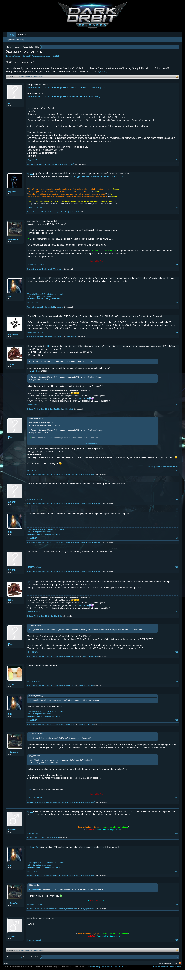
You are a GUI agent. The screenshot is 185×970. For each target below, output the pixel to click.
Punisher (12, 830)
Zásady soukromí (175, 967)
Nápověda (168, 963)
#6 (177, 405)
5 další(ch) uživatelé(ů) (66, 164)
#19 (176, 940)
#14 (176, 720)
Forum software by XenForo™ (64, 967)
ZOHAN (11, 364)
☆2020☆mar (75, 656)
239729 (43, 838)
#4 (177, 302)
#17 (176, 871)
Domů (175, 963)
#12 (176, 652)
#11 (176, 611)
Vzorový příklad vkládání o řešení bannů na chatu (46, 294)
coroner (11, 684)
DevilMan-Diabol (56, 409)
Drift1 (10, 297)
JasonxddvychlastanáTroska (37, 212)
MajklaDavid (13, 334)
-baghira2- (30, 164)
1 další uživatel (71, 336)
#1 (177, 160)
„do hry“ (103, 71)
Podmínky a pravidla (160, 967)
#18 (176, 904)
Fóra (11, 35)
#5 (177, 332)
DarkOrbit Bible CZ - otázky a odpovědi (43, 299)
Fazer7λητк (52, 336)
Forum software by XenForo (24, 967)
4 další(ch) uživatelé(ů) (71, 212)
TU (66, 790)
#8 (177, 499)
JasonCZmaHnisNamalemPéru (38, 474)
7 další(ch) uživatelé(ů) (86, 685)
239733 (73, 685)
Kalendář (22, 34)
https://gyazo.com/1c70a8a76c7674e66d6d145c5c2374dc (98, 176)
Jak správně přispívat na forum (39, 297)
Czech (6, 963)
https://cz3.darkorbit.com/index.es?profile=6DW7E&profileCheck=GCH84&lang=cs (66, 87)
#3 (177, 265)
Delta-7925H (83, 399)
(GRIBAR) (12, 502)
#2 (177, 207)
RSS (180, 963)
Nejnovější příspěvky (14, 40)
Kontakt (160, 963)
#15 (176, 798)
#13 (176, 681)
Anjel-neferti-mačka (50, 164)
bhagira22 (38, 164)
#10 (176, 567)
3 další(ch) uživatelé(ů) (87, 802)
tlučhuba (51, 212)
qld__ (50, 56)
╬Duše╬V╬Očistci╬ (78, 503)
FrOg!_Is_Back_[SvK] (41, 409)
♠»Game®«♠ (13, 239)
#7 (177, 470)
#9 (177, 538)
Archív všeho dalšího (25, 56)
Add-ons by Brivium (106, 967)
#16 (176, 833)
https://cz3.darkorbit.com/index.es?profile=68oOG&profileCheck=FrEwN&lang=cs (65, 96)
